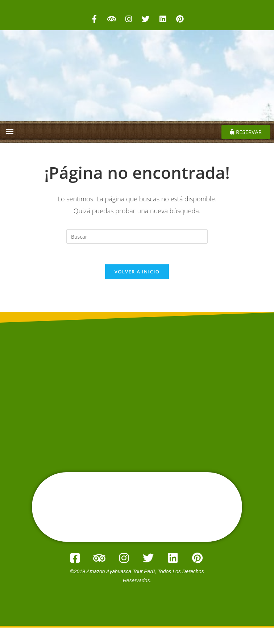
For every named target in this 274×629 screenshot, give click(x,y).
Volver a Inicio (137, 273)
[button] (10, 131)
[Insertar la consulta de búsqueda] (137, 236)
